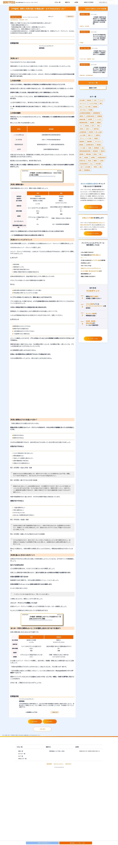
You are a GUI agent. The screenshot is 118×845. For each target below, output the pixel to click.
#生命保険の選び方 (14, 78)
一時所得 (95, 166)
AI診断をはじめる (93, 221)
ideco (91, 163)
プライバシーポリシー (59, 833)
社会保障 (90, 119)
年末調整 (90, 109)
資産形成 (98, 135)
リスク (80, 125)
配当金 (95, 154)
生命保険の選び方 (90, 144)
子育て (95, 100)
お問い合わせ (68, 833)
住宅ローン (88, 128)
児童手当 (81, 115)
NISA (80, 106)
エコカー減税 (87, 106)
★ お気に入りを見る (93, 259)
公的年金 (81, 128)
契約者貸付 (81, 141)
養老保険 (99, 144)
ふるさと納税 (82, 135)
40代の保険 (98, 163)
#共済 (26, 78)
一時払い (98, 125)
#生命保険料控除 (89, 75)
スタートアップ (82, 103)
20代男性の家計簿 (101, 157)
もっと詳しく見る (93, 404)
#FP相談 (81, 42)
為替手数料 (89, 141)
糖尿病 (95, 160)
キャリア (102, 100)
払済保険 (93, 157)
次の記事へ (50, 788)
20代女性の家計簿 (83, 163)
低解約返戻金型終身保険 (84, 150)
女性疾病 (86, 157)
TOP (3, 801)
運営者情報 (49, 833)
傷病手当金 (96, 128)
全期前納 (99, 122)
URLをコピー (71, 75)
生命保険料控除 (82, 131)
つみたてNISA (82, 109)
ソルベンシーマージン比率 (85, 138)
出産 (103, 147)
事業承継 (95, 106)
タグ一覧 (20, 826)
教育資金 (81, 144)
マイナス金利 (82, 147)
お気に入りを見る (88, 2)
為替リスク (90, 135)
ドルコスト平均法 (93, 103)
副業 (80, 169)
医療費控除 (96, 147)
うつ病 (80, 166)
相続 (100, 154)
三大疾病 (101, 160)
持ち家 (89, 160)
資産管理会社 (87, 169)
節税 (101, 103)
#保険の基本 (21, 78)
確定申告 (89, 100)
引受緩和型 (99, 115)
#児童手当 (82, 26)
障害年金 (103, 150)
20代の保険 (87, 166)
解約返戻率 (95, 150)
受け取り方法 (82, 160)
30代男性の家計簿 (90, 115)
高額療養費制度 (96, 112)
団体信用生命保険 (83, 122)
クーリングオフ (98, 119)
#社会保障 (87, 26)
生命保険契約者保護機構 (84, 112)
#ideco (93, 58)
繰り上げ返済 (99, 131)
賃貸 (80, 157)
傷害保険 (92, 122)
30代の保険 (82, 100)
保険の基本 (88, 154)
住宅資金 (87, 125)
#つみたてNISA (83, 58)
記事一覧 (7, 801)
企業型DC (96, 138)
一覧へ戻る (42, 795)
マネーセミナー (98, 141)
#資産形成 (89, 58)
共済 (93, 125)
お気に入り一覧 (22, 828)
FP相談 (89, 147)
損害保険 (81, 154)
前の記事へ (35, 788)
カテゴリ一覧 (21, 823)
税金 (101, 166)
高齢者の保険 (82, 119)
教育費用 (91, 131)
